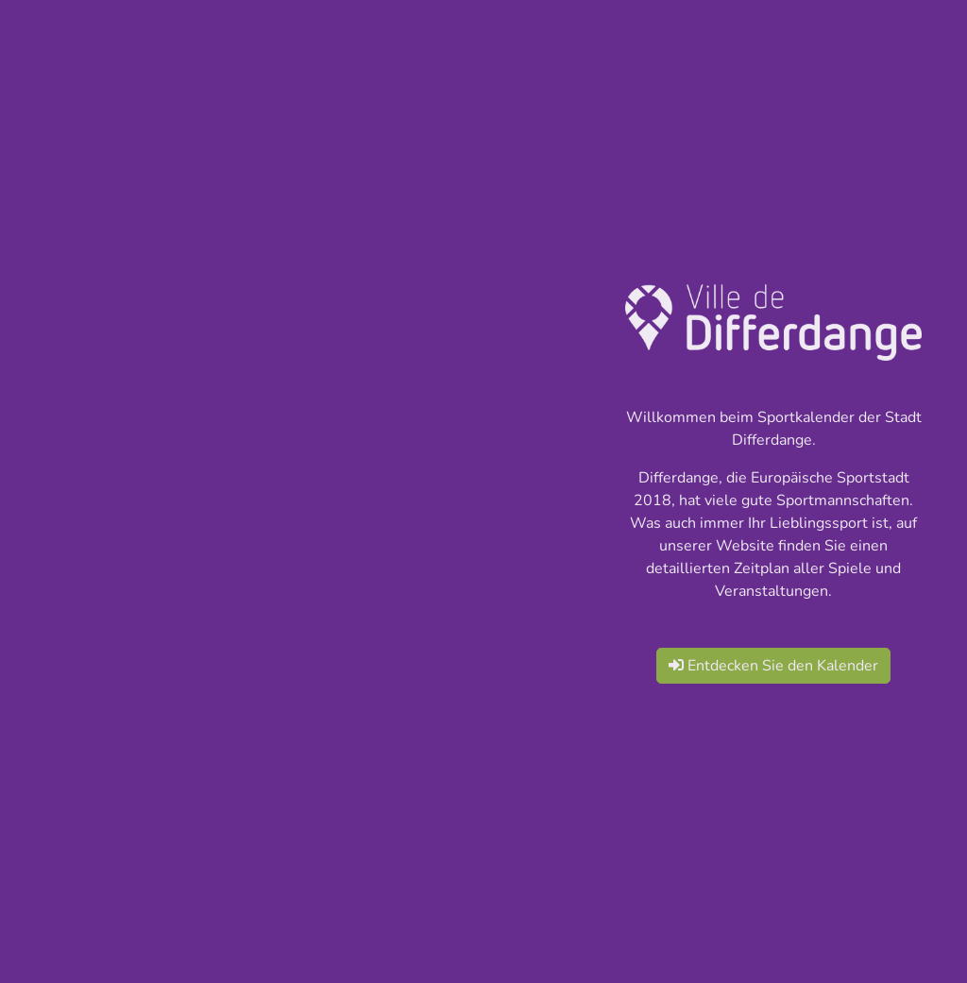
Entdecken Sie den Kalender (773, 665)
